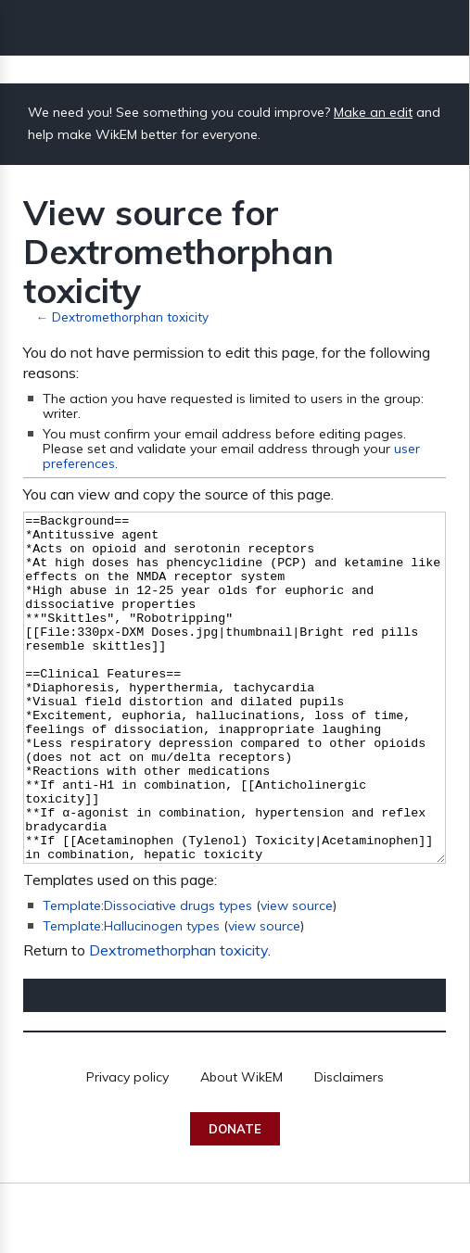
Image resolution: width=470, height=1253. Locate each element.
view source (296, 975)
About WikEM (241, 1146)
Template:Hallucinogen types (131, 995)
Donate (235, 1198)
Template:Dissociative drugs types (147, 975)
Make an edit (373, 112)
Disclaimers (349, 1146)
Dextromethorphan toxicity (130, 316)
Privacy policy (127, 1146)
